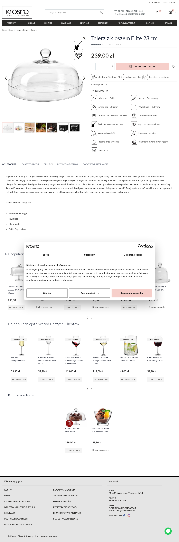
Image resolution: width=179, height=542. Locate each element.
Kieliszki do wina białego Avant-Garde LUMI (102, 360)
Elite (104, 84)
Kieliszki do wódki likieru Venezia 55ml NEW (47, 360)
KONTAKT (8, 490)
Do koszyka (19, 379)
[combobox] (74, 12)
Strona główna (7, 30)
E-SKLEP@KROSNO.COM (122, 508)
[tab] (12, 165)
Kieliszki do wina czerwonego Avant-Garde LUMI (74, 360)
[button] (5, 78)
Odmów (47, 293)
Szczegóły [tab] (89, 254)
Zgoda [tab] (46, 254)
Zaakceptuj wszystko (132, 293)
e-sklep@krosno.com (133, 13)
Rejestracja (169, 2)
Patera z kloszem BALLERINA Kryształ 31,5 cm (17, 289)
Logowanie (155, 2)
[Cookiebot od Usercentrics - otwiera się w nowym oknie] (140, 246)
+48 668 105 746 (133, 10)
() (102, 44)
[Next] (91, 389)
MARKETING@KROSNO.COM (122, 511)
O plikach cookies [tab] (133, 254)
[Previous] (87, 389)
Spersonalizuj (89, 293)
